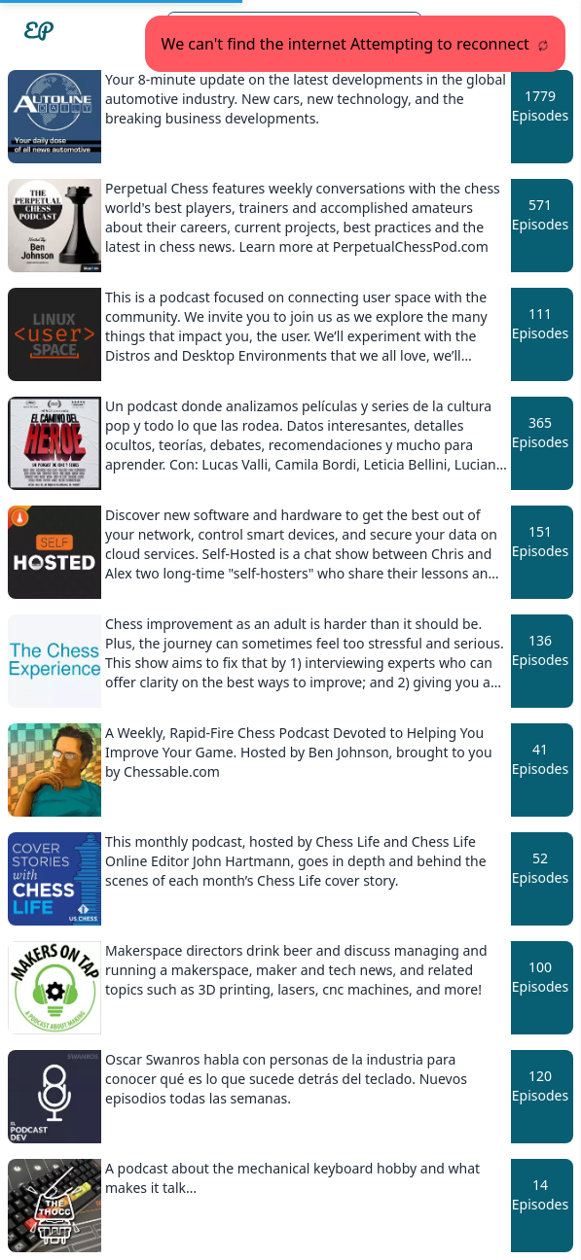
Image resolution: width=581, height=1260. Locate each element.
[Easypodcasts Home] (39, 31)
